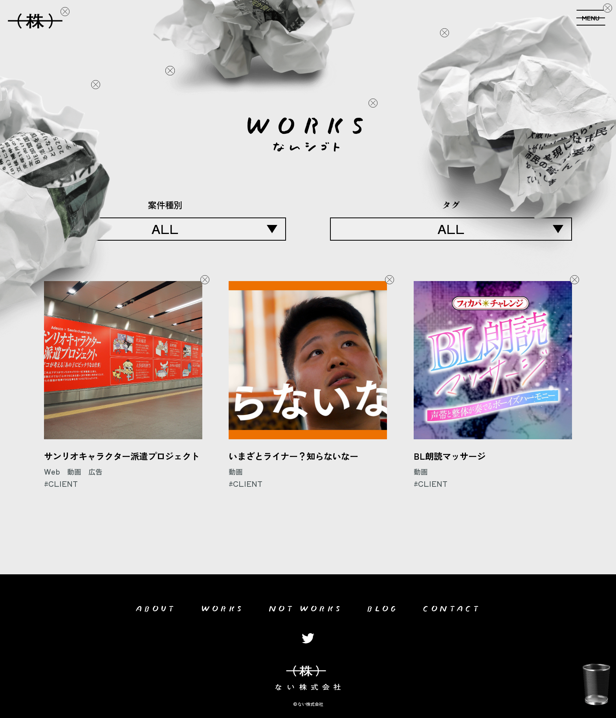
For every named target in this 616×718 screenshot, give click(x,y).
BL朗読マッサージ (450, 455)
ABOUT (155, 606)
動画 (74, 471)
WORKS (222, 606)
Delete (65, 11)
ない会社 (35, 18)
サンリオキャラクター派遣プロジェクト (122, 455)
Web (52, 471)
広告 (95, 471)
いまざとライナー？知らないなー (293, 455)
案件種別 (165, 204)
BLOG (382, 606)
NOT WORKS (305, 606)
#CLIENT (61, 484)
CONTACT (452, 606)
